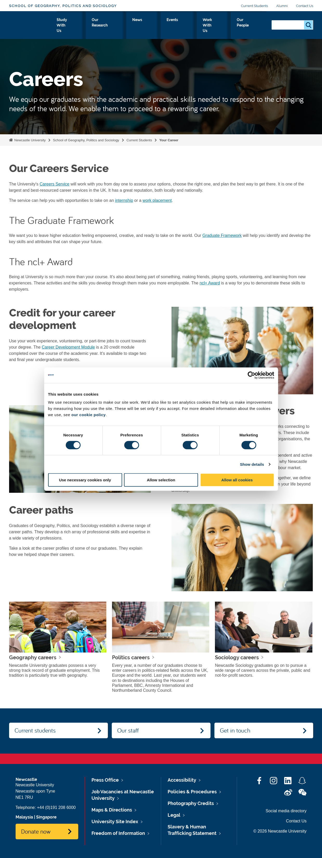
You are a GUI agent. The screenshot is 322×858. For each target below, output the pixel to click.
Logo (33, 24)
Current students (35, 730)
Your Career (168, 140)
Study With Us (104, 25)
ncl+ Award (210, 283)
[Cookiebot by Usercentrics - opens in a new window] (251, 375)
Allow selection (161, 480)
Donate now (35, 831)
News (168, 25)
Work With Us (218, 25)
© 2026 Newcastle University (280, 831)
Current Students (254, 6)
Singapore (46, 817)
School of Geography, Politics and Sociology (63, 6)
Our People (252, 25)
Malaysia (24, 817)
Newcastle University (30, 140)
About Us (72, 25)
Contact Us (304, 6)
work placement (157, 200)
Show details (252, 464)
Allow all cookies (237, 480)
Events (189, 25)
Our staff (128, 730)
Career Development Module (68, 347)
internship (124, 200)
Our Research (140, 25)
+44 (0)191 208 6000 (56, 807)
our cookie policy (88, 415)
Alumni (282, 6)
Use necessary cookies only (85, 480)
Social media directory (286, 811)
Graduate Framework (222, 235)
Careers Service (54, 184)
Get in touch (235, 730)
